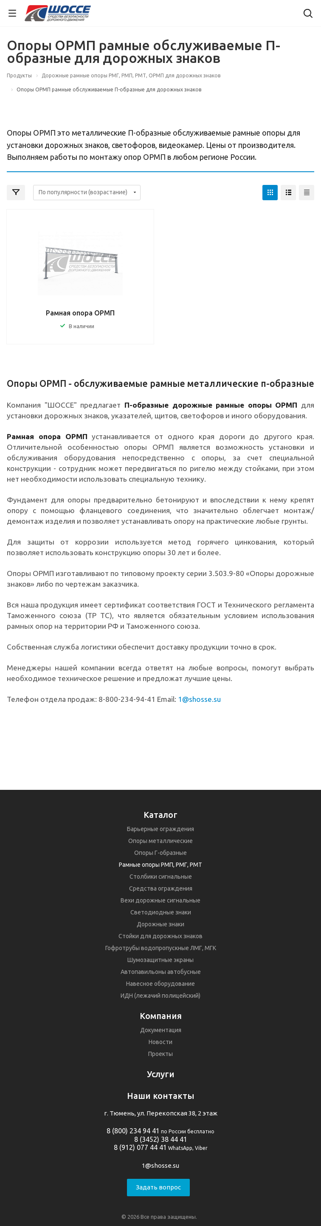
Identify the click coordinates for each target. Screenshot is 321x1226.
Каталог (160, 815)
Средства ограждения (160, 888)
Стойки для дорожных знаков (160, 936)
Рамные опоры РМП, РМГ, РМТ (160, 864)
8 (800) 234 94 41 (133, 1131)
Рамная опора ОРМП (80, 313)
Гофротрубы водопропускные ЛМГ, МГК (160, 948)
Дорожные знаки (160, 924)
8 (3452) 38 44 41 (160, 1139)
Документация (160, 1030)
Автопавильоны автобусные (161, 971)
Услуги (161, 1074)
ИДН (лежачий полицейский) (160, 995)
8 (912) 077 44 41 (140, 1147)
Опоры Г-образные (160, 852)
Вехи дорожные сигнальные (160, 900)
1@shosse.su (160, 1165)
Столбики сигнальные (161, 876)
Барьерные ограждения (160, 829)
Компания (161, 1016)
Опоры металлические (160, 840)
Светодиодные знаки (160, 912)
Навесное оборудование (160, 983)
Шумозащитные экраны (160, 959)
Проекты (160, 1053)
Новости (160, 1042)
